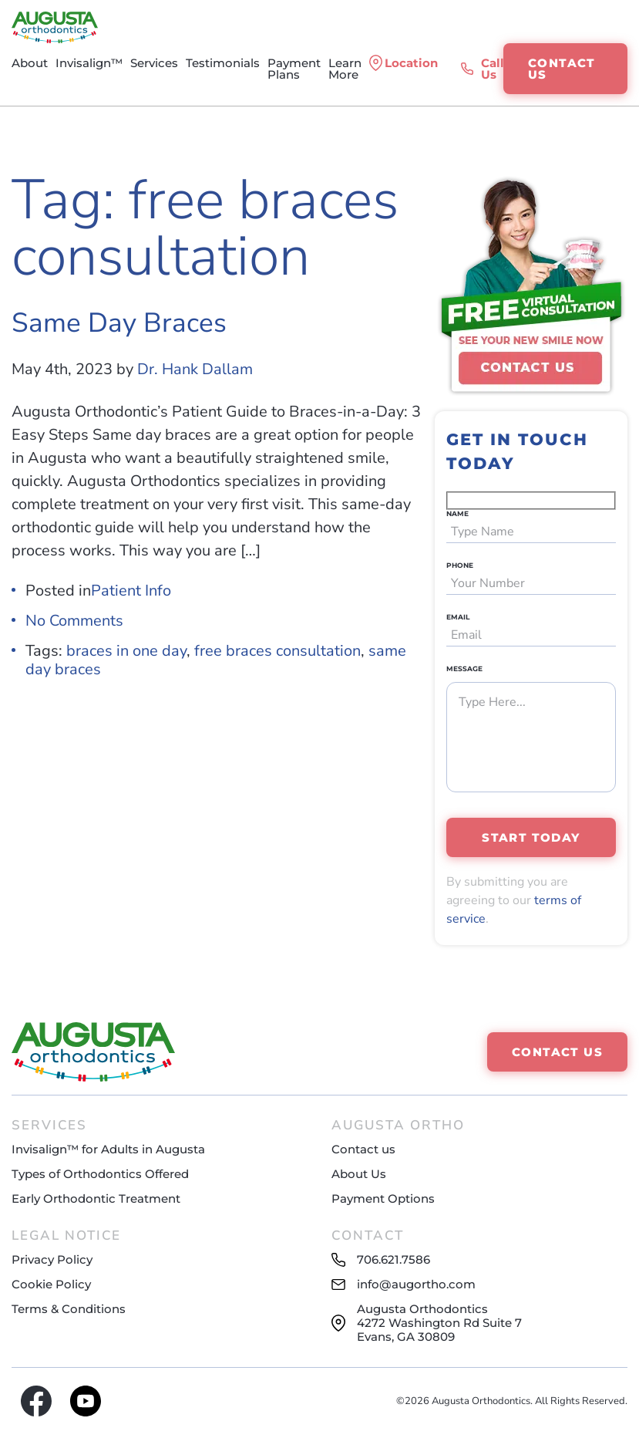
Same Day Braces (119, 323)
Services (154, 63)
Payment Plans (294, 69)
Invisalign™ (89, 63)
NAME (457, 513)
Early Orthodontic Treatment (96, 1198)
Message (464, 668)
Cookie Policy (51, 1284)
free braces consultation (277, 650)
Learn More (345, 69)
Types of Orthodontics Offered (100, 1173)
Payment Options (383, 1198)
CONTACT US (562, 69)
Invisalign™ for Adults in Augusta (108, 1149)
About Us (358, 1173)
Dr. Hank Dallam (195, 369)
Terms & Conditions (69, 1308)
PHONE (459, 565)
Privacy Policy (52, 1259)
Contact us (363, 1149)
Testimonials (223, 63)
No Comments (74, 620)
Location (411, 63)
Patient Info (131, 590)
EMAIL (457, 616)
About (30, 63)
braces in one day (126, 650)
